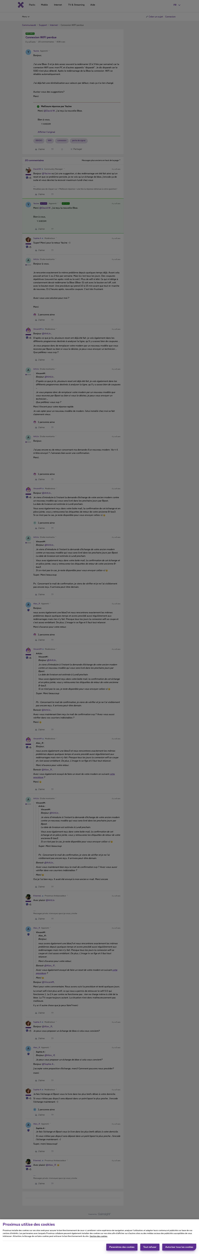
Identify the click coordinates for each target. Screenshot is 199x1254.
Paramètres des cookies (121, 1247)
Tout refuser (149, 1247)
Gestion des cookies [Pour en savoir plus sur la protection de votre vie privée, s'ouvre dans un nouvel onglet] (98, 1237)
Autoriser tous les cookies (179, 1247)
